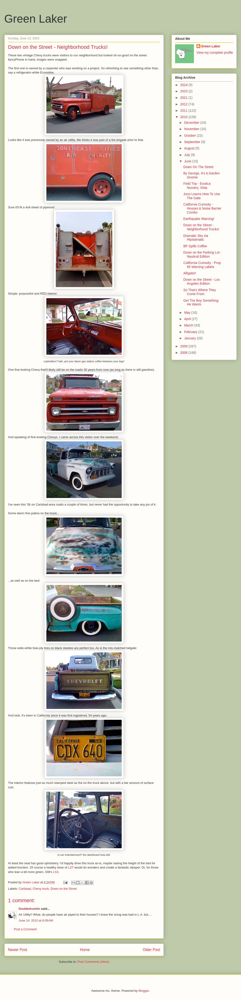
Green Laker (35, 18)
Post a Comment (25, 929)
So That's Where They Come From (199, 292)
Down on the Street (64, 888)
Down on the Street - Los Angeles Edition (201, 281)
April (188, 319)
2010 (184, 117)
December (192, 122)
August (189, 148)
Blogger (143, 990)
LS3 (55, 872)
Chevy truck (41, 888)
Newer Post (17, 950)
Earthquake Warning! (198, 219)
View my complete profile (215, 52)
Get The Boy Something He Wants (200, 302)
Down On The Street (198, 167)
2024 (184, 85)
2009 (184, 346)
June (188, 161)
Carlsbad (25, 888)
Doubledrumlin (29, 908)
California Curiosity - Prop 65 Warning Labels (202, 265)
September (192, 142)
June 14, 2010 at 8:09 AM (36, 920)
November (192, 129)
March (189, 325)
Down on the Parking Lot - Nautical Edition (202, 254)
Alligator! (189, 273)
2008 (184, 352)
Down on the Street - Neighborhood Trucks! (201, 227)
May (187, 312)
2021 (184, 97)
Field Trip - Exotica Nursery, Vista (197, 185)
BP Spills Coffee (195, 246)
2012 (184, 104)
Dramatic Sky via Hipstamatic (195, 238)
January (190, 338)
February (191, 332)
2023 (184, 91)
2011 (184, 110)
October (190, 135)
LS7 (70, 867)
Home (85, 950)
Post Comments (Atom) (93, 961)
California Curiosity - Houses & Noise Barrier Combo (202, 208)
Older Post (151, 950)
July (187, 155)
